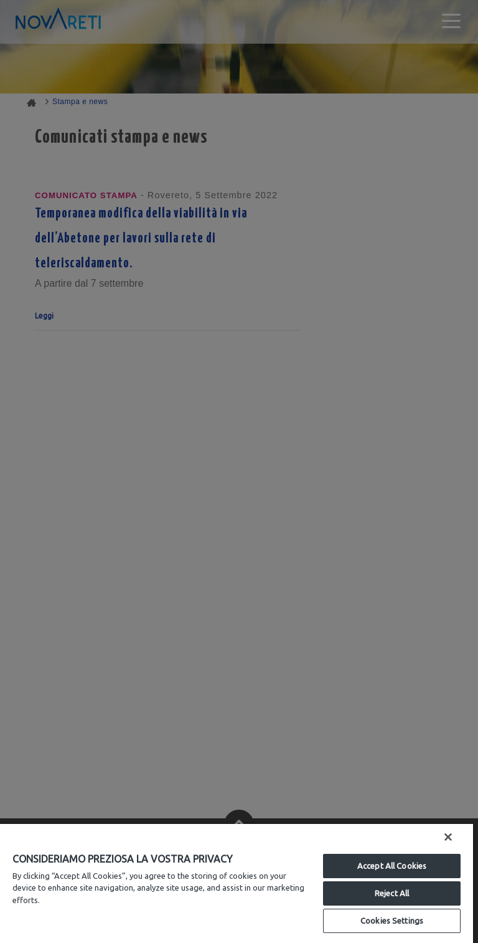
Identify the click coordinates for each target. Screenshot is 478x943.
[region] (236, 883)
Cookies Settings (391, 920)
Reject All (392, 893)
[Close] (448, 837)
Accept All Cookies (391, 865)
